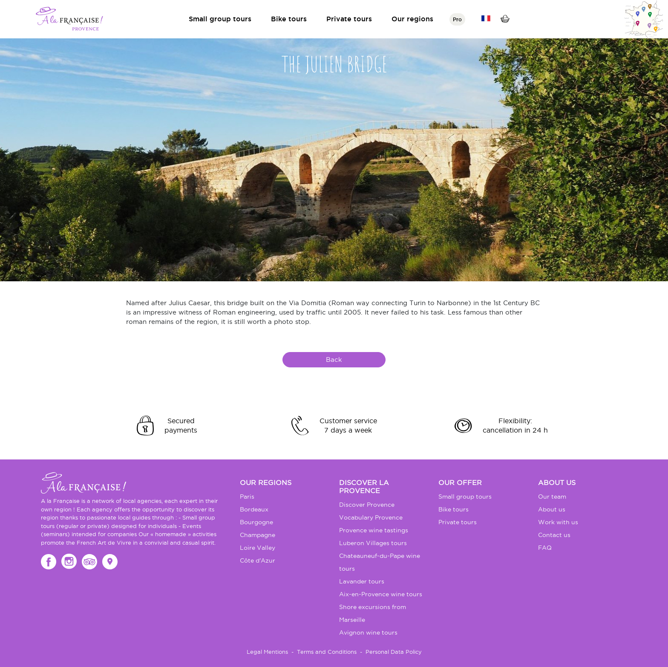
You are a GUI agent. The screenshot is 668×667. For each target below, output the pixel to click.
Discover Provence (366, 504)
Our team (552, 496)
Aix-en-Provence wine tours (380, 594)
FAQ (545, 547)
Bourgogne (256, 522)
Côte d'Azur (257, 560)
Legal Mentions (267, 652)
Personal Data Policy (394, 652)
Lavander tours (361, 581)
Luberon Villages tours (373, 543)
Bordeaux (254, 509)
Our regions (412, 19)
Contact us (554, 534)
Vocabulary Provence (371, 517)
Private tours (349, 19)
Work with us (558, 522)
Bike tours (289, 19)
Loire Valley (257, 547)
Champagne (257, 534)
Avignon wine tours (368, 632)
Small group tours (220, 19)
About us (551, 509)
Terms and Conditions (327, 652)
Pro (457, 19)
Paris (247, 496)
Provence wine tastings (373, 530)
